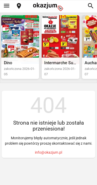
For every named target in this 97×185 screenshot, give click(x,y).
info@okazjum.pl (48, 152)
